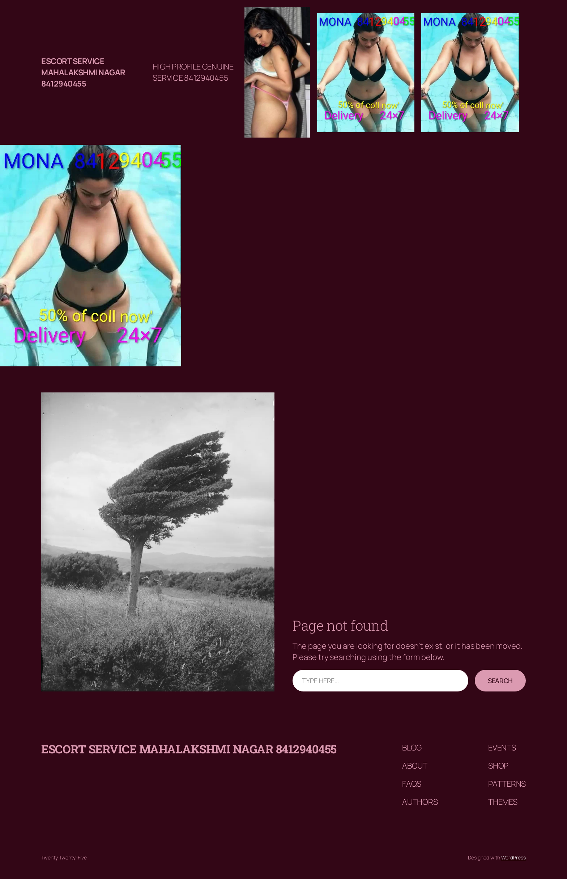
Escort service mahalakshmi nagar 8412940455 (83, 72)
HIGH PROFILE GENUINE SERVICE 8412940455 (193, 72)
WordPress (513, 857)
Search (500, 680)
